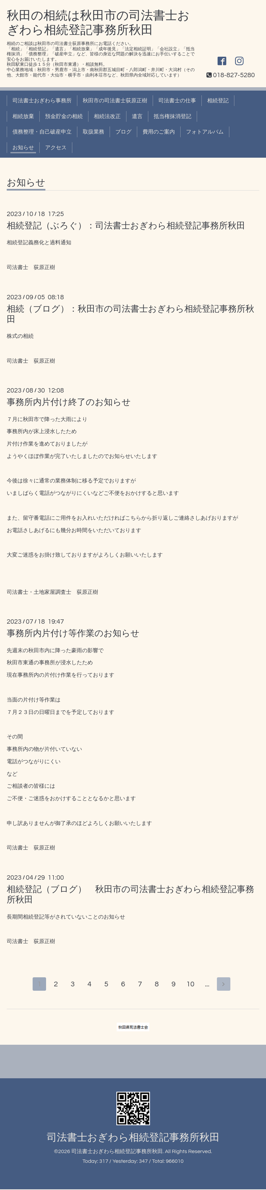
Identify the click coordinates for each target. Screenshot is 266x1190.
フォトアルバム (205, 132)
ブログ (123, 132)
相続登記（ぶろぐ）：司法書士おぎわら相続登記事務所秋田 (126, 225)
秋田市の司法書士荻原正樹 (115, 100)
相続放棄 (23, 116)
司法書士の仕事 (177, 100)
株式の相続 (20, 336)
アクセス (56, 147)
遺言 (137, 116)
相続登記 (218, 100)
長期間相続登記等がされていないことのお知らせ (66, 917)
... (208, 985)
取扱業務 (93, 132)
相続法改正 (107, 116)
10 (192, 985)
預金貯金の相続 (64, 116)
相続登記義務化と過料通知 (39, 242)
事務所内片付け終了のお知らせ (69, 402)
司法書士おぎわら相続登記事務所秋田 (133, 1138)
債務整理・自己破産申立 (42, 132)
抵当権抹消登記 (172, 116)
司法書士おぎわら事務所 (42, 100)
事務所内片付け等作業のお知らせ (73, 633)
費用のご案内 (159, 132)
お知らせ (23, 147)
